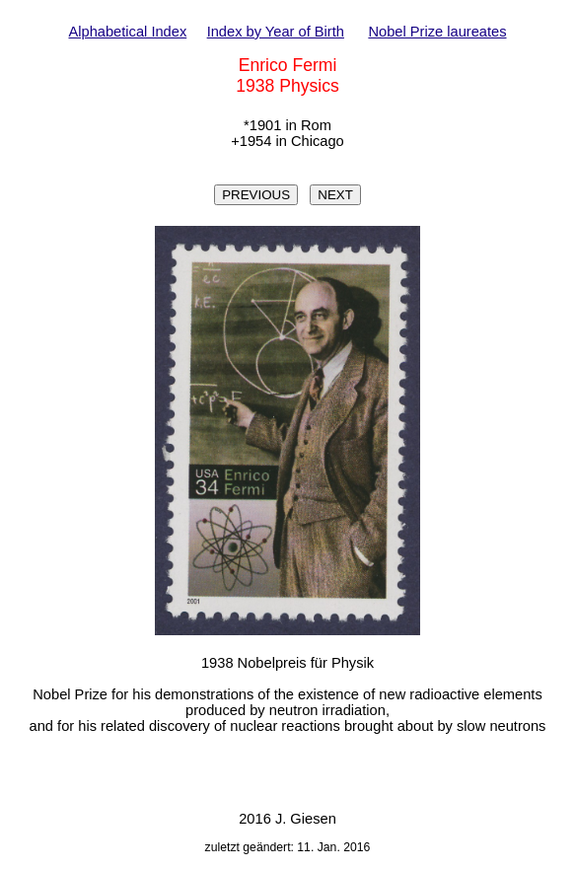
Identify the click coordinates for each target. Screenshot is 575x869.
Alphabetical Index (127, 31)
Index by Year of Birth (275, 31)
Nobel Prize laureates (437, 31)
